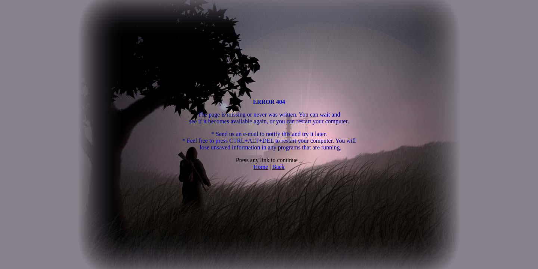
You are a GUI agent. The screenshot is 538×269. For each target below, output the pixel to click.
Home (260, 167)
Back (278, 167)
